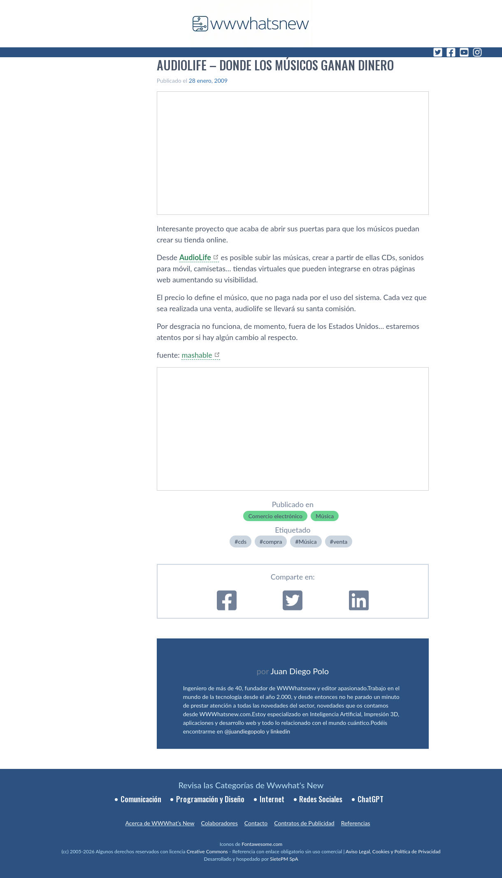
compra (272, 541)
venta (340, 541)
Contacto (255, 823)
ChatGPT (370, 799)
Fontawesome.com (262, 844)
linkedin (281, 731)
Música (325, 515)
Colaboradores (219, 823)
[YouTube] (464, 52)
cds (242, 541)
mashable (196, 354)
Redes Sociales (320, 799)
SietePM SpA (284, 859)
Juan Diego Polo (300, 671)
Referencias (355, 823)
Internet (272, 799)
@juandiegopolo (244, 731)
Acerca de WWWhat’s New (159, 823)
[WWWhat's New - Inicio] (251, 23)
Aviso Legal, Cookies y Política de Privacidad (393, 851)
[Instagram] (477, 52)
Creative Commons (207, 851)
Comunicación (141, 799)
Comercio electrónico (275, 515)
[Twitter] (438, 52)
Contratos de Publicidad (304, 823)
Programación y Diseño (210, 799)
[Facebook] (451, 52)
